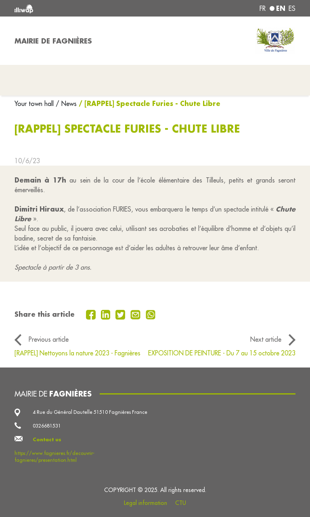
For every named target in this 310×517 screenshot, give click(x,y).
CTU (180, 503)
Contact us (47, 439)
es (292, 8)
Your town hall (35, 104)
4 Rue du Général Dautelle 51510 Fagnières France (90, 412)
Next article (265, 339)
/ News (66, 104)
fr (263, 8)
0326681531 (47, 426)
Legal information (145, 503)
